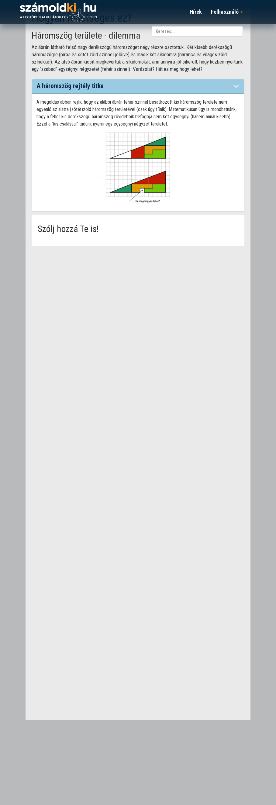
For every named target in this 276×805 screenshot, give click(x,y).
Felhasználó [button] (227, 12)
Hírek (196, 12)
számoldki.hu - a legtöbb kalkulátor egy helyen (58, 12)
